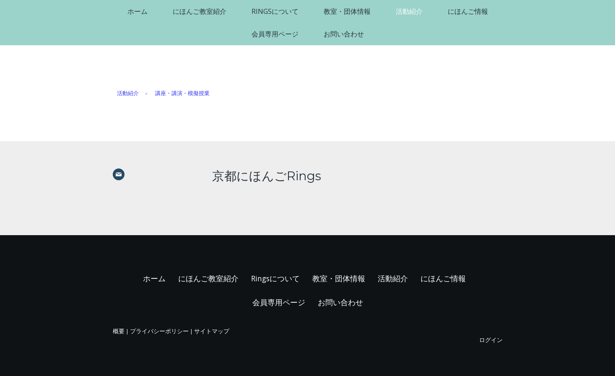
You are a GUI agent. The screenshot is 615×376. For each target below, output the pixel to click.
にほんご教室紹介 (199, 11)
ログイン (491, 340)
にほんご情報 (468, 11)
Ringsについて (275, 11)
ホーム (137, 11)
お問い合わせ (344, 34)
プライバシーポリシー (159, 331)
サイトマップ (211, 331)
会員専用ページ (275, 34)
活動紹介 (409, 11)
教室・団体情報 (347, 11)
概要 (119, 331)
